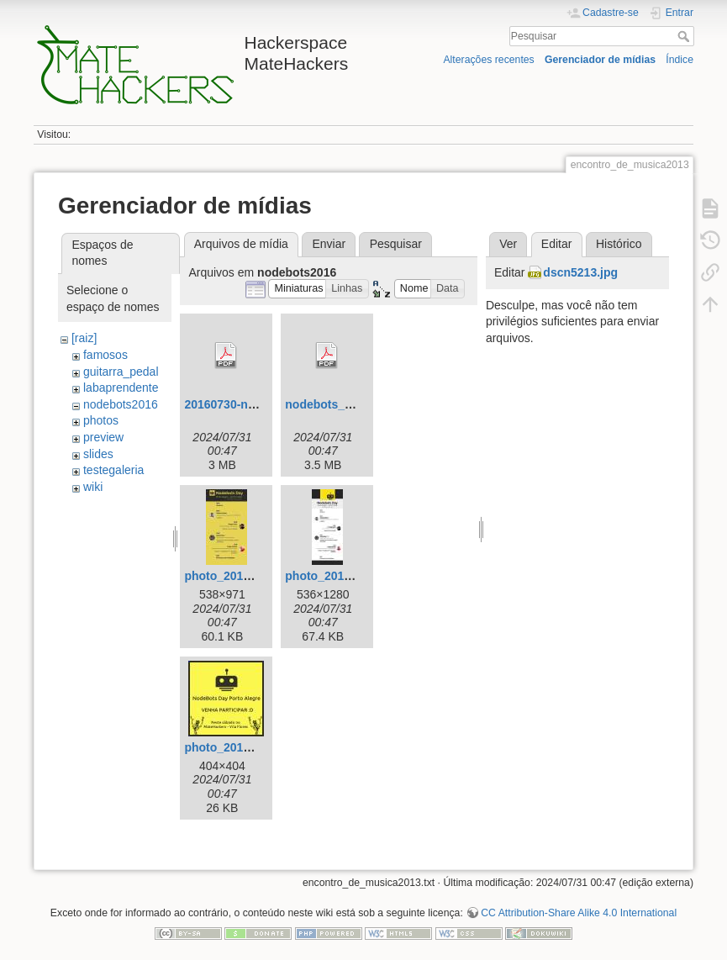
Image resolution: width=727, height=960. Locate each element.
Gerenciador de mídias (600, 60)
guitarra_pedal (121, 371)
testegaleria (113, 470)
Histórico (618, 244)
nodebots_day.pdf (335, 404)
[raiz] (84, 338)
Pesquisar (685, 36)
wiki (93, 486)
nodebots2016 (120, 404)
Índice (679, 60)
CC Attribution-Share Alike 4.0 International (579, 913)
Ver (508, 244)
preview (103, 437)
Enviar (328, 244)
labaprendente (121, 387)
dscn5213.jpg (580, 272)
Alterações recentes (488, 60)
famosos (105, 354)
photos (101, 420)
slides (98, 454)
